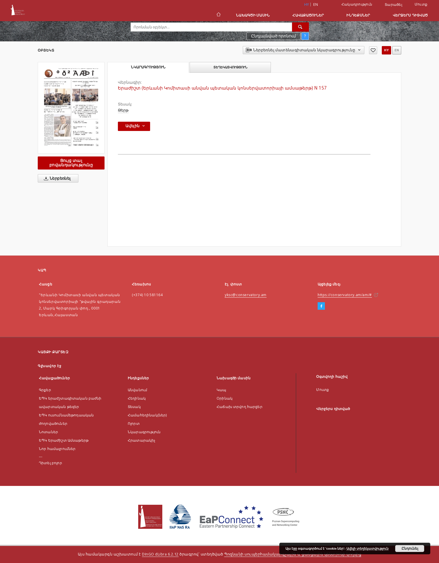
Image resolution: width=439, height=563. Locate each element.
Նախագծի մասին (253, 15)
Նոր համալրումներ (57, 448)
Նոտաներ (48, 431)
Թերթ (123, 110)
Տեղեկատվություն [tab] (230, 67)
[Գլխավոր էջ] (218, 15)
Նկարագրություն (144, 431)
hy (386, 50)
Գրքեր (45, 389)
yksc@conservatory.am (246, 294)
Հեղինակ (137, 398)
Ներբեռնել (56, 178)
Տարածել (393, 4)
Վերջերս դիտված (410, 15)
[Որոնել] (300, 27)
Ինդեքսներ (358, 15)
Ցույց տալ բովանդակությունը (71, 162)
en (315, 4)
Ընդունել (410, 548)
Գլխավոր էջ (49, 365)
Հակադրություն (356, 4)
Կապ (221, 389)
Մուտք (421, 4)
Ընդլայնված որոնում (273, 36)
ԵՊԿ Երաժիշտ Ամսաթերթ (64, 440)
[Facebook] (321, 306)
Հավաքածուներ (308, 15)
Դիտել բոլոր (50, 462)
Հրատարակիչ (142, 440)
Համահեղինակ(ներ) (147, 415)
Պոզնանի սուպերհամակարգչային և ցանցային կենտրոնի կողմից (292, 554)
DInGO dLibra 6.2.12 (160, 554)
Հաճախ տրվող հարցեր (239, 406)
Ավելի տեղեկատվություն (367, 548)
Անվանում (137, 389)
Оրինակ (225, 398)
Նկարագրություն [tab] (148, 67)
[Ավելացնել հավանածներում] (373, 50)
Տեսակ (134, 406)
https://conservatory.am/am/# (345, 294)
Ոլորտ (134, 423)
